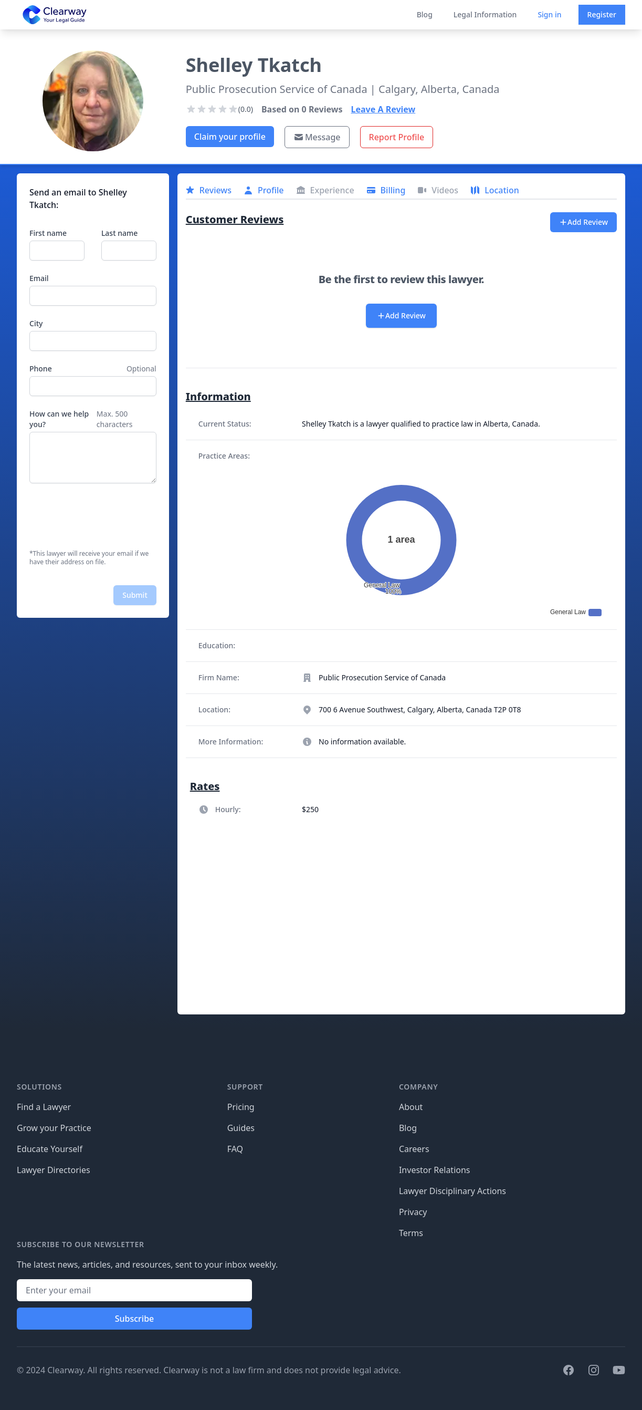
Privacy (413, 1212)
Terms (411, 1233)
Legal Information (485, 14)
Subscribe (134, 1318)
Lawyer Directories (53, 1170)
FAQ (235, 1149)
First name (48, 233)
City (36, 323)
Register (601, 14)
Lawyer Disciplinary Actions (452, 1191)
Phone (40, 369)
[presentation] (109, 516)
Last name (119, 233)
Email (39, 278)
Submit (135, 595)
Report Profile (397, 137)
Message (317, 137)
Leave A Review (383, 109)
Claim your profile (230, 136)
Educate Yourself (49, 1149)
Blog (425, 14)
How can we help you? (59, 419)
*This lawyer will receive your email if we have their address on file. (89, 558)
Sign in (549, 14)
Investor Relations (434, 1170)
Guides (241, 1128)
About (411, 1107)
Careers (414, 1149)
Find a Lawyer (44, 1107)
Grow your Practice (54, 1128)
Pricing (241, 1107)
